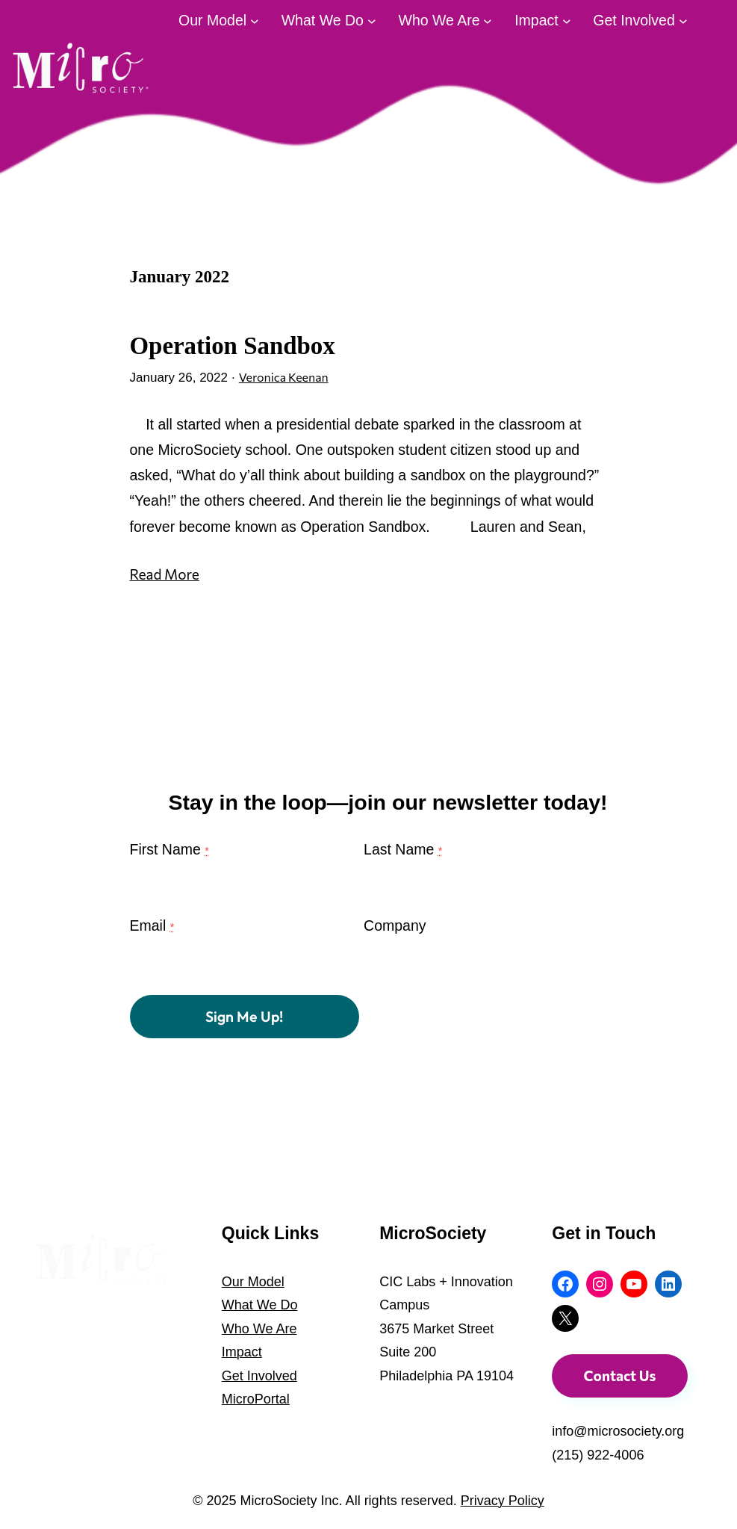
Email (152, 933)
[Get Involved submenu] (683, 20)
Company (395, 933)
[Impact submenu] (566, 20)
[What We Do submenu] (371, 20)
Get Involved (259, 1375)
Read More (166, 574)
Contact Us (620, 1376)
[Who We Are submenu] (487, 20)
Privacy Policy (502, 1501)
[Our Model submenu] (254, 20)
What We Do (260, 1304)
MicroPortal (256, 1399)
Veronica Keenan (287, 377)
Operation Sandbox (238, 345)
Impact (242, 1352)
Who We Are (259, 1328)
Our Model (253, 1281)
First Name (169, 857)
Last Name (403, 857)
